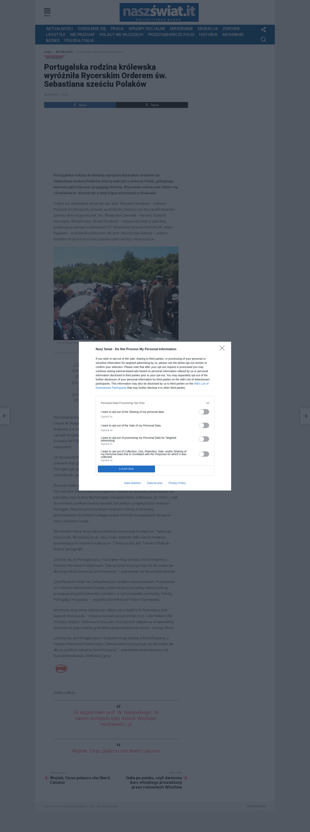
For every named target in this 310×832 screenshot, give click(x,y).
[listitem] (155, 403)
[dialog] (155, 416)
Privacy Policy (177, 483)
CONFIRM (126, 468)
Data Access (155, 483)
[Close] (223, 349)
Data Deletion (132, 483)
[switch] (204, 411)
